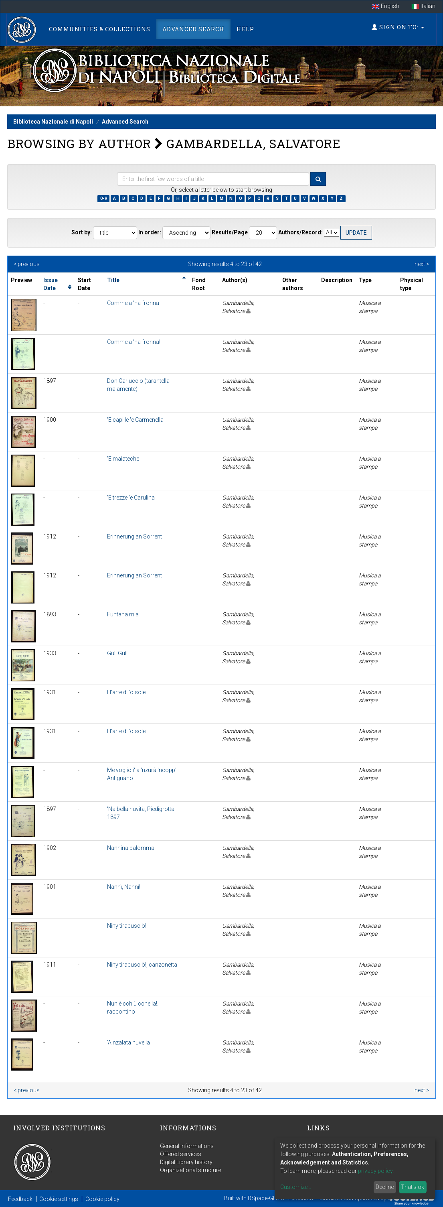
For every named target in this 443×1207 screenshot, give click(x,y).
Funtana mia (123, 614)
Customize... (295, 1187)
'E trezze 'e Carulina (131, 497)
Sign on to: (398, 27)
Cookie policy (102, 1199)
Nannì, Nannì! (123, 887)
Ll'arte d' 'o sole (126, 692)
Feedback (20, 1199)
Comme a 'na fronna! (133, 342)
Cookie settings (58, 1199)
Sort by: (81, 232)
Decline (385, 1187)
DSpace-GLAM (266, 1198)
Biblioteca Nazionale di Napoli (53, 121)
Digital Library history (186, 1162)
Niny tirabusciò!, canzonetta (142, 964)
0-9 (103, 198)
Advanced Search (193, 29)
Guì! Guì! (117, 653)
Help (245, 29)
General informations (187, 1146)
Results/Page (230, 232)
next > (422, 264)
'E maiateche (123, 458)
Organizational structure (190, 1170)
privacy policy (375, 1171)
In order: (149, 232)
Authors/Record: (300, 232)
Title (113, 280)
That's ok (412, 1187)
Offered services (180, 1154)
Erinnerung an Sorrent (134, 536)
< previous (27, 264)
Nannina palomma (130, 848)
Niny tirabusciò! (126, 926)
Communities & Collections (99, 29)
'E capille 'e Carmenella (135, 420)
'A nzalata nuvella (128, 1042)
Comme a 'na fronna (133, 303)
